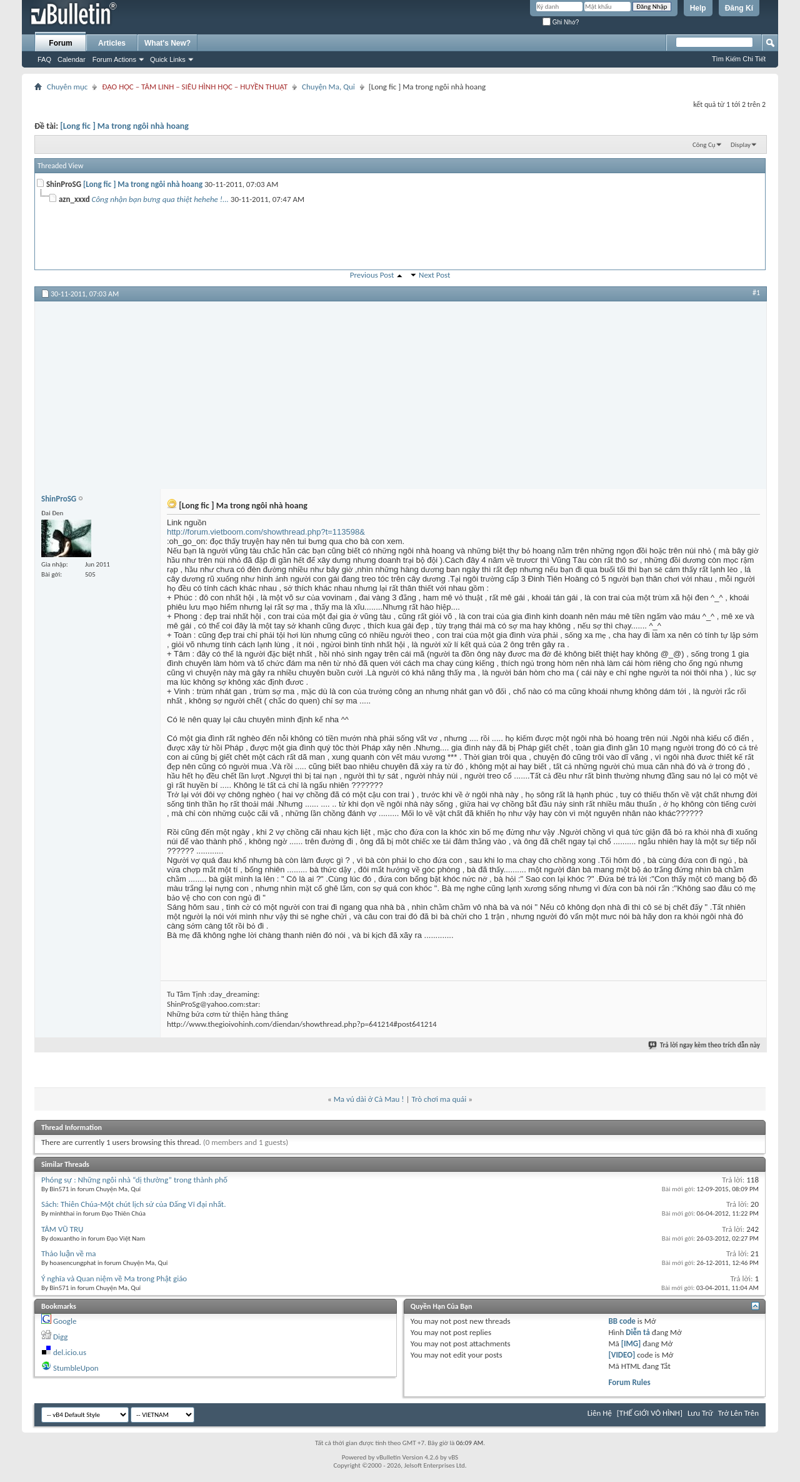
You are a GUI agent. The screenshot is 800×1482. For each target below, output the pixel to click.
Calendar (72, 59)
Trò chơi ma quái (438, 1099)
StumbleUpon (76, 1368)
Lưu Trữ (700, 1413)
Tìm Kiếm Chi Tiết (739, 59)
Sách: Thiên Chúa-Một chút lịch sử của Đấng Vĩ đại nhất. (133, 1204)
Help (698, 8)
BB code (622, 1321)
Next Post (434, 275)
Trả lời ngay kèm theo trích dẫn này (704, 1045)
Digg (60, 1336)
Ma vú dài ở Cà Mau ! (369, 1099)
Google (64, 1321)
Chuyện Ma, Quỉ (328, 86)
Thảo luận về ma (68, 1253)
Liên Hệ (600, 1413)
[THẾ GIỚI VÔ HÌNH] (649, 1413)
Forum (60, 43)
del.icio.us (69, 1352)
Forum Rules (630, 1382)
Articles (112, 43)
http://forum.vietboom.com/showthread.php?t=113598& (266, 532)
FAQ (44, 59)
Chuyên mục (67, 86)
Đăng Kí (739, 8)
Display (741, 145)
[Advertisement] (400, 395)
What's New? (167, 43)
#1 (756, 292)
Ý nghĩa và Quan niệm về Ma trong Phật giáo (114, 1278)
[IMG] (631, 1343)
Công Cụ (704, 145)
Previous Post (372, 275)
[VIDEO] (622, 1354)
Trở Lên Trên (738, 1413)
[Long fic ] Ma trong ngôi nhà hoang (124, 126)
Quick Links (168, 59)
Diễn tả (639, 1332)
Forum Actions (114, 59)
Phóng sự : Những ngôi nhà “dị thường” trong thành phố (134, 1179)
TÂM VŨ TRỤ (62, 1229)
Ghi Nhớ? (560, 22)
